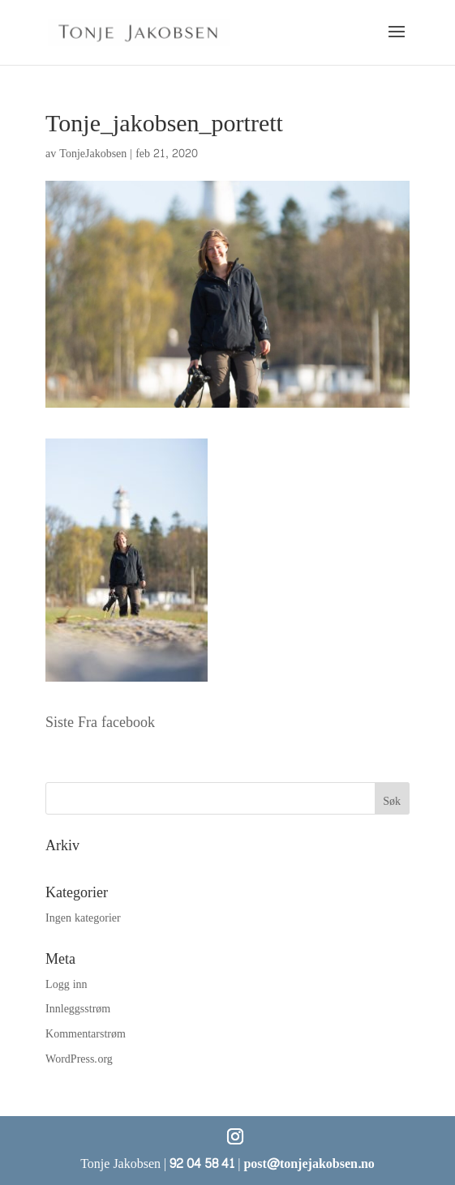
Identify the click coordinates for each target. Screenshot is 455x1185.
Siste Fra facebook (100, 722)
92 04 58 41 (202, 1163)
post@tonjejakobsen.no (308, 1163)
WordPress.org (79, 1059)
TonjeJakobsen (93, 153)
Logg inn (66, 984)
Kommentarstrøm (85, 1034)
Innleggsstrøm (77, 1009)
